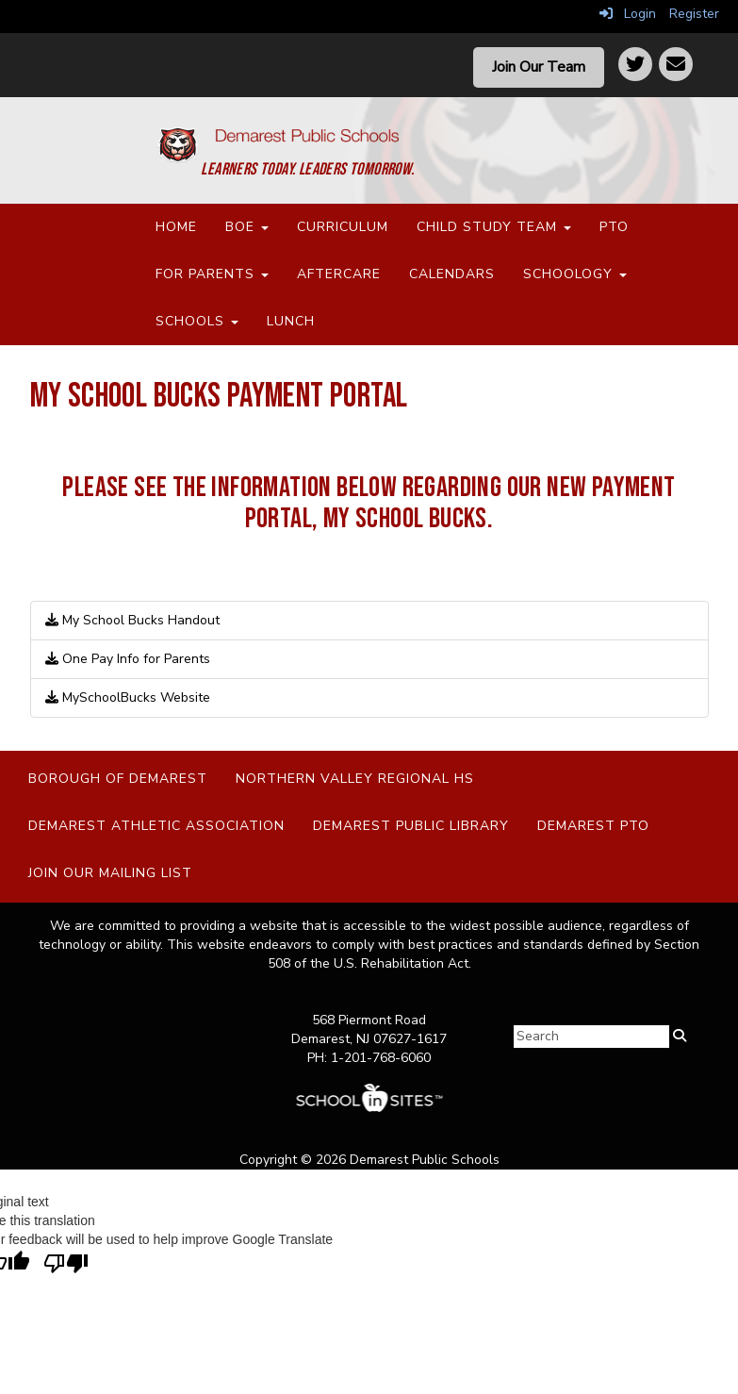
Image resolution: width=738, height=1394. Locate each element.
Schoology (575, 274)
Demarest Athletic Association (156, 826)
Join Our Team (538, 67)
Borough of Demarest (117, 779)
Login (627, 14)
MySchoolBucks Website (127, 697)
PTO (614, 227)
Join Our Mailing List (110, 873)
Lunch (291, 321)
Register (694, 14)
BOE (247, 227)
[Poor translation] (66, 1264)
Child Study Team (494, 227)
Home (176, 227)
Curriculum (342, 227)
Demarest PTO (593, 826)
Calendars (452, 274)
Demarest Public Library (411, 826)
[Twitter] (635, 64)
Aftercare (339, 274)
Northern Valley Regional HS (355, 779)
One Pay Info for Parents (127, 659)
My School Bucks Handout (132, 620)
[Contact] (676, 64)
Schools (197, 321)
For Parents (212, 274)
